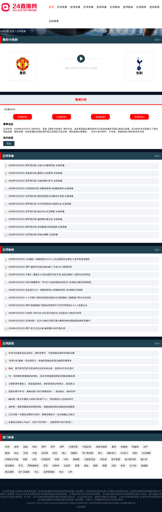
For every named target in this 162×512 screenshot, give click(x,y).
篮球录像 (102, 7)
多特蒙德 (9, 465)
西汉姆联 (9, 472)
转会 (16, 453)
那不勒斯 (115, 459)
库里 (45, 465)
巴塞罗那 (73, 446)
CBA (66, 459)
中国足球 (86, 446)
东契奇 (56, 465)
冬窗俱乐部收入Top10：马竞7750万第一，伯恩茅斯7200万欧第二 (40, 422)
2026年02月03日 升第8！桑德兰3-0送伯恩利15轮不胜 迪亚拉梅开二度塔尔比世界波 (49, 274)
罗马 (21, 465)
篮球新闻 (154, 7)
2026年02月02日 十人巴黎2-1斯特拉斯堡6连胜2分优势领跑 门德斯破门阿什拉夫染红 (49, 297)
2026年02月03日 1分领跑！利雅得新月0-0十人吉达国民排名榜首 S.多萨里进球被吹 (49, 259)
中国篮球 (45, 459)
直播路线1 (23, 117)
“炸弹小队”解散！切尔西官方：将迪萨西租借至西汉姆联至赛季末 (40, 360)
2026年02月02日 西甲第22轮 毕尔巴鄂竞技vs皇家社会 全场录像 (39, 204)
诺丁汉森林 (24, 472)
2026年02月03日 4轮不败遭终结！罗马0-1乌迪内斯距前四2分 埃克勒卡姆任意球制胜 (49, 282)
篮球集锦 (128, 7)
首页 (51, 7)
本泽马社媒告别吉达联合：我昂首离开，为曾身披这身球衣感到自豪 (41, 353)
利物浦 (124, 446)
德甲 (62, 446)
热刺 (135, 453)
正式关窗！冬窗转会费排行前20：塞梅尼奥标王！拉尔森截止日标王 (41, 414)
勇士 (100, 453)
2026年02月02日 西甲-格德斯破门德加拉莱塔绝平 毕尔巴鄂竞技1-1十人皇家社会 (47, 305)
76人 (36, 472)
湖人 (64, 453)
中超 (34, 453)
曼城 (7, 453)
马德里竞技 (89, 459)
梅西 (95, 465)
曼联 (114, 446)
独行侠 (144, 459)
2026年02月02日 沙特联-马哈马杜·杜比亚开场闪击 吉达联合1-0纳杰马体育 (44, 313)
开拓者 (103, 459)
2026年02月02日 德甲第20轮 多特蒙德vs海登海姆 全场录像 (37, 227)
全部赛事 (54, 21)
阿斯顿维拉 (33, 465)
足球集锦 (115, 7)
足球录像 (88, 7)
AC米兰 (124, 453)
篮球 (16, 446)
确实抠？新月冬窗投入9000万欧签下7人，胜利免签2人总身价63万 (40, 399)
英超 (9, 143)
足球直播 (62, 7)
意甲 (53, 446)
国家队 (74, 453)
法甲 (145, 446)
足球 (7, 446)
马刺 (114, 465)
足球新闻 (141, 7)
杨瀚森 (144, 465)
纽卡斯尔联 (130, 459)
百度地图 (81, 507)
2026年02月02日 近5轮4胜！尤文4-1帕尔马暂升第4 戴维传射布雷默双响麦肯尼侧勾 (49, 320)
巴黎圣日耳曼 (11, 459)
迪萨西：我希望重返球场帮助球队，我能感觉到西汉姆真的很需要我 (41, 406)
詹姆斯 (76, 459)
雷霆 (77, 465)
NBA (34, 446)
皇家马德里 (101, 446)
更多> (157, 39)
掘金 (86, 465)
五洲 (25, 453)
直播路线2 (61, 117)
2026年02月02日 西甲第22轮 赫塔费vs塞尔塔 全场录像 (35, 219)
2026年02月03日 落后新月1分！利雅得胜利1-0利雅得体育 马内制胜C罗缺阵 (45, 290)
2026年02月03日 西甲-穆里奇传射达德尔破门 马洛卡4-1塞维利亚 (40, 267)
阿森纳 (135, 446)
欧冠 (55, 453)
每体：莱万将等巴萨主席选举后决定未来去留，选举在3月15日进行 (41, 368)
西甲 (44, 446)
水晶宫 (67, 465)
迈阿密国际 (49, 472)
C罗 (70, 472)
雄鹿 (104, 465)
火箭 (34, 459)
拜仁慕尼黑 (87, 453)
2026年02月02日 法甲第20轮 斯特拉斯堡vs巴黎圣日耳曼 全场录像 (40, 196)
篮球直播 (75, 7)
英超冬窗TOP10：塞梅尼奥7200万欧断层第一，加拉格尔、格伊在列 (41, 391)
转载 (57, 459)
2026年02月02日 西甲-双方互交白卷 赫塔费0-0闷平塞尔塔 (36, 328)
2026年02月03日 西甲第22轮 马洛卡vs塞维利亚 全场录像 (36, 165)
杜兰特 (133, 465)
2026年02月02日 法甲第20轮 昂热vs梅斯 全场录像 (33, 234)
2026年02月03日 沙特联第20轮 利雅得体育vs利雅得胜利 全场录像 (40, 188)
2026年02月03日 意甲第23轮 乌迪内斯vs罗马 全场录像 (35, 180)
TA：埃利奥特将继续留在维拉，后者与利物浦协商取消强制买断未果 (41, 376)
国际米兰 (111, 453)
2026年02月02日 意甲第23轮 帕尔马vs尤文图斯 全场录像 (36, 211)
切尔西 (45, 453)
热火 (61, 472)
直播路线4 (139, 117)
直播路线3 (100, 117)
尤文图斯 (146, 453)
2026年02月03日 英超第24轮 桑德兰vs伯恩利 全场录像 (35, 173)
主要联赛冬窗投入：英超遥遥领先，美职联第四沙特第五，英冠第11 (41, 383)
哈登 (123, 465)
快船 (25, 459)
